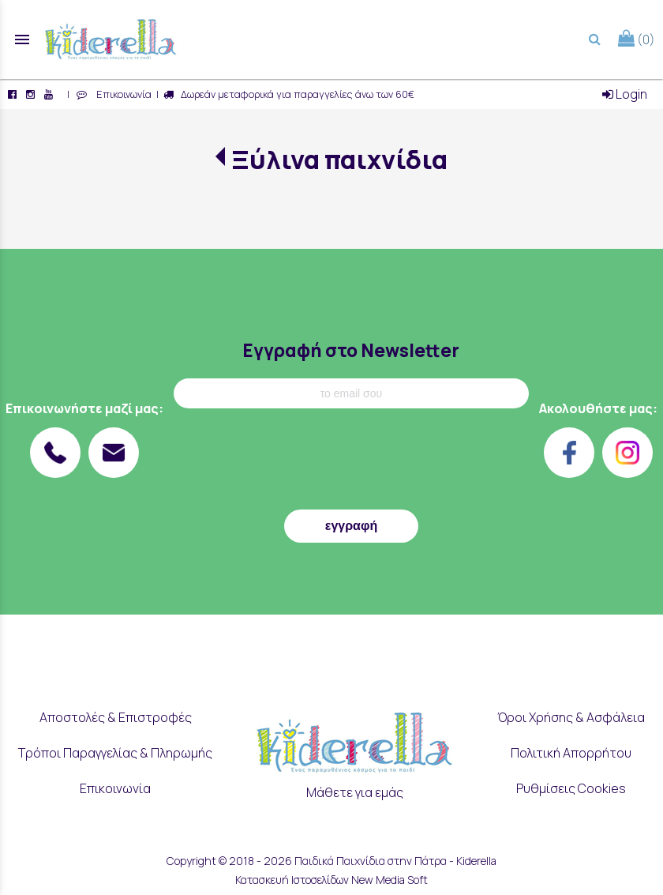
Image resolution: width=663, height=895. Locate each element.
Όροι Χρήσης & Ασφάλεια (571, 717)
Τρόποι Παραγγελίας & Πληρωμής (115, 753)
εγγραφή (351, 525)
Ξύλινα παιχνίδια (339, 159)
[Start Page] (110, 39)
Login (624, 94)
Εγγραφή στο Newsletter (350, 350)
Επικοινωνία (122, 94)
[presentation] (351, 463)
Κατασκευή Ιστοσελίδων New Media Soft (331, 879)
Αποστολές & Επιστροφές (115, 717)
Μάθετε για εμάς (354, 792)
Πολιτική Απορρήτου (571, 753)
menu (22, 39)
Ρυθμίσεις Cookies (571, 788)
